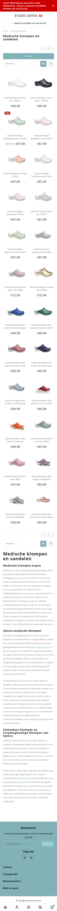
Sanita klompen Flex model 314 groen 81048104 (42, 327)
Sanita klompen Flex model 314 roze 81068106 (15, 364)
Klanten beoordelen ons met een (28, 23)
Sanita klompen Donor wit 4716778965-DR (41, 213)
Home (5, 31)
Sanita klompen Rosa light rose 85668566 (15, 289)
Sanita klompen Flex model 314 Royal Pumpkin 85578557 (15, 440)
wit (25, 778)
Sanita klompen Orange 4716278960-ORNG (15, 175)
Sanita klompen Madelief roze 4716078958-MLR (41, 137)
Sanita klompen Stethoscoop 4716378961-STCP (41, 175)
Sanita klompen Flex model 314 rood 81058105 (41, 402)
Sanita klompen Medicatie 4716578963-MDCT (15, 213)
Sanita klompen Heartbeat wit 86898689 (41, 251)
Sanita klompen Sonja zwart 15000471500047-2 (42, 99)
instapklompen (42, 647)
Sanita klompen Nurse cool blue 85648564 (41, 440)
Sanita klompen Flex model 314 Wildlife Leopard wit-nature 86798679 (15, 516)
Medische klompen (18, 31)
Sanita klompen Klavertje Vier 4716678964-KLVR (15, 251)
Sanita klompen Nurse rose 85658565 (15, 478)
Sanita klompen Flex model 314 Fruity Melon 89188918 (41, 516)
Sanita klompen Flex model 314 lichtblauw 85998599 (15, 402)
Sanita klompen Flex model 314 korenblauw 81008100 (15, 327)
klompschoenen (10, 651)
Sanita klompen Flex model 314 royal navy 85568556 (41, 364)
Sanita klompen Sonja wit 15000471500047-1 (15, 99)
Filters (28, 56)
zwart (31, 778)
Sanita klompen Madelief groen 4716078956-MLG (15, 137)
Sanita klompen (44, 790)
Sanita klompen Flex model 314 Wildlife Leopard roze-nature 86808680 (41, 478)
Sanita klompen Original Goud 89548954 (41, 289)
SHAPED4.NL (22, 8)
